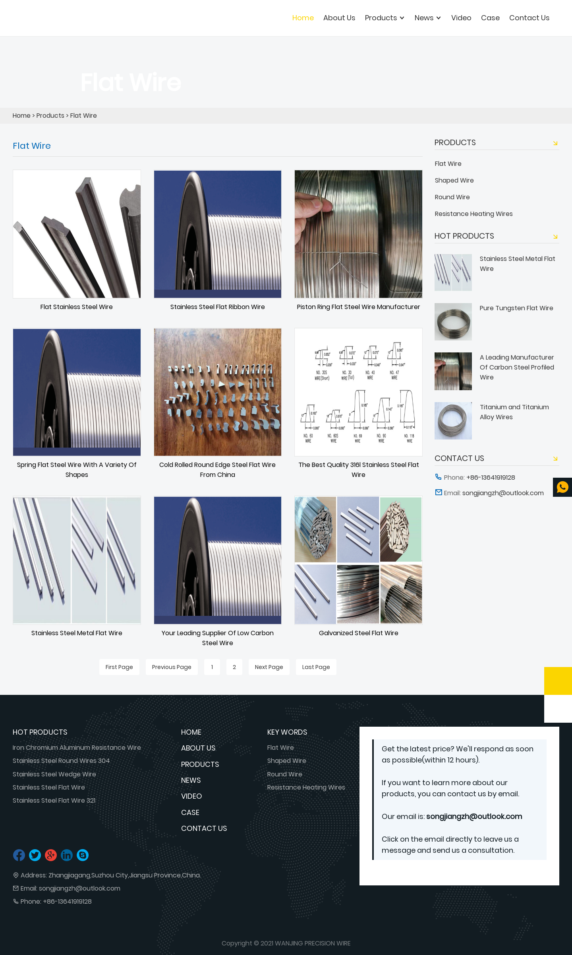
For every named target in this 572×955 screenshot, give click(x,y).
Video (191, 796)
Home (303, 18)
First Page (119, 667)
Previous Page (171, 667)
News (191, 780)
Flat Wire (83, 115)
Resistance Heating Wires (474, 213)
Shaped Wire (454, 180)
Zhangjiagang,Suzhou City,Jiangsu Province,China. (124, 875)
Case (190, 812)
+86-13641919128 (67, 901)
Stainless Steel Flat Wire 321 (54, 800)
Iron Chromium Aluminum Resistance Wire (77, 747)
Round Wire (452, 197)
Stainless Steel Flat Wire (49, 787)
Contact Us (204, 828)
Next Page (269, 667)
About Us (198, 748)
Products (50, 115)
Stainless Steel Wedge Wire (54, 774)
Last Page (316, 667)
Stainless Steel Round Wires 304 (61, 760)
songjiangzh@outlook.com (79, 888)
